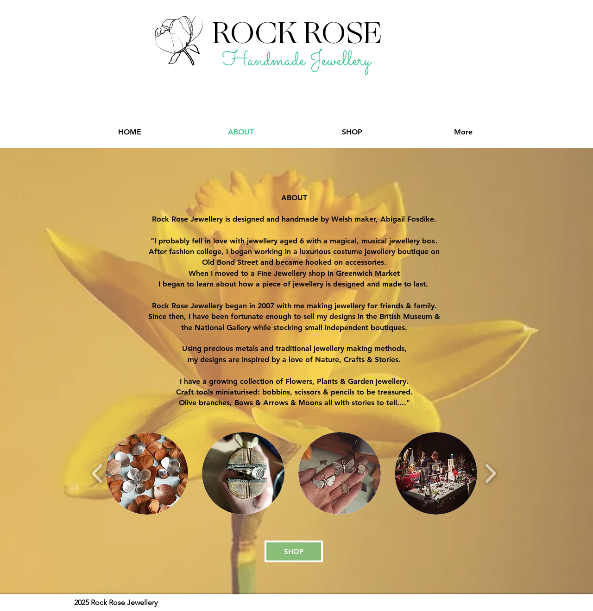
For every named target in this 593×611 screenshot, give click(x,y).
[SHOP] (294, 551)
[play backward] (97, 473)
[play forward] (490, 473)
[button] (147, 473)
